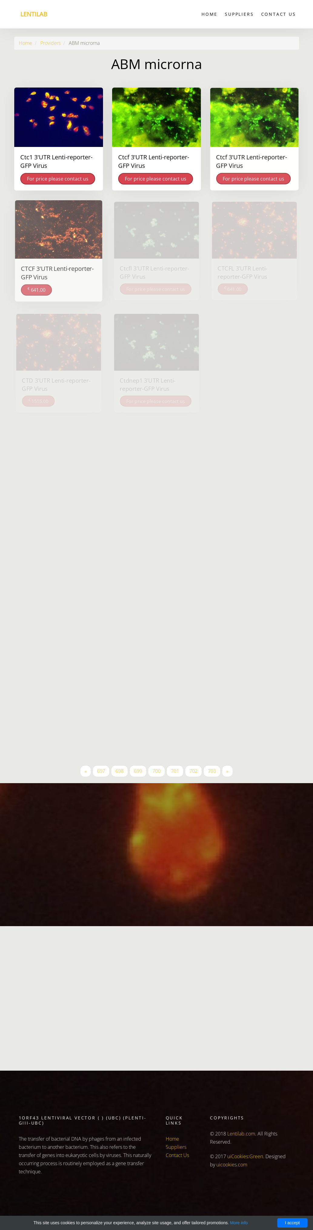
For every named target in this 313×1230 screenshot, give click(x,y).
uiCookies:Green (245, 1156)
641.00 (36, 288)
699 (138, 771)
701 (175, 771)
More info (239, 1222)
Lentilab (33, 14)
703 (212, 771)
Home (209, 14)
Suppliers (239, 14)
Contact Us (278, 14)
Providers (50, 43)
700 (156, 771)
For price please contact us (57, 178)
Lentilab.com (241, 1133)
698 (119, 771)
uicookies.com (231, 1164)
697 (101, 771)
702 (193, 771)
